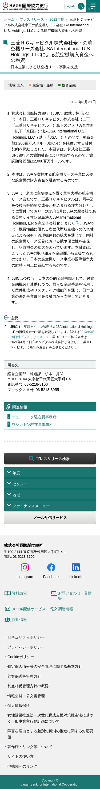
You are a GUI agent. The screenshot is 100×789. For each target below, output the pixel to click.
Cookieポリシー (20, 657)
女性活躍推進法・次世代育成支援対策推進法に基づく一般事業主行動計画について (50, 718)
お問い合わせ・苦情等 (75, 596)
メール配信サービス (50, 517)
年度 (16, 473)
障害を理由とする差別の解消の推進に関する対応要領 (50, 734)
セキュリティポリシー (26, 637)
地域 (16, 495)
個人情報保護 (18, 705)
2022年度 (57, 19)
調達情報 (65, 609)
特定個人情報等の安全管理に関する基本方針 (44, 666)
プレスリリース (32, 19)
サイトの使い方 (20, 756)
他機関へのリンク (22, 766)
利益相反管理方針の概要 (28, 686)
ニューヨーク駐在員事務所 (34, 417)
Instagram (25, 577)
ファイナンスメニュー (31, 506)
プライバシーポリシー (26, 647)
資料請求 (19, 593)
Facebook (51, 577)
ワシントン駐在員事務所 (32, 424)
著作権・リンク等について (29, 747)
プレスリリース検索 (53, 459)
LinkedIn (76, 577)
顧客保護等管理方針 (24, 676)
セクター (20, 484)
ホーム (9, 19)
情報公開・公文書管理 (26, 696)
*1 (77, 222)
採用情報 (19, 619)
